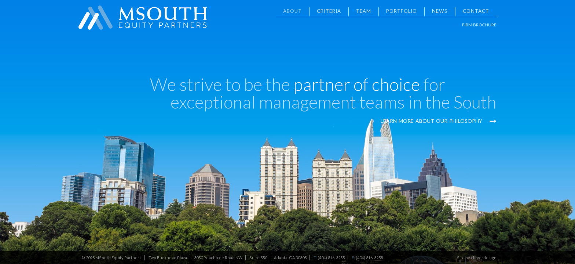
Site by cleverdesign (477, 257)
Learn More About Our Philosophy (439, 121)
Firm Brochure (479, 24)
